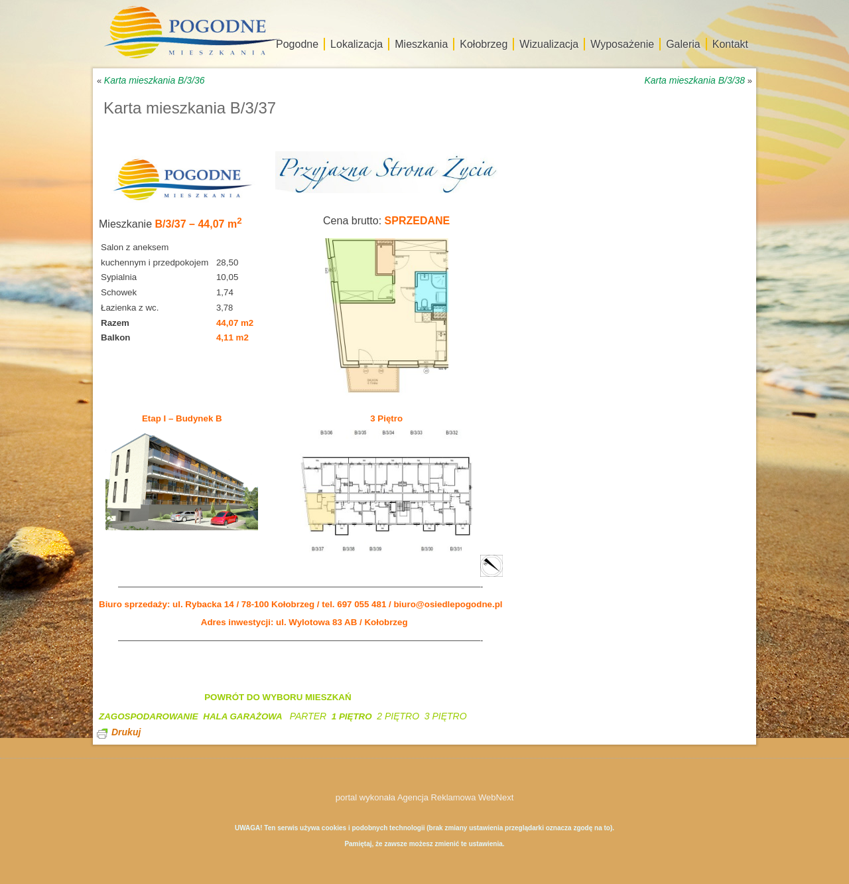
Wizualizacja (548, 44)
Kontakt (730, 44)
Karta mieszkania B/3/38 (694, 80)
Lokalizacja (356, 44)
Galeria (683, 44)
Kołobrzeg (483, 44)
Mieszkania (421, 44)
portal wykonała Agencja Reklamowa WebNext (425, 797)
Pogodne (297, 44)
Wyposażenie (622, 44)
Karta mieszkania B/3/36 (154, 80)
